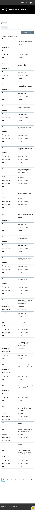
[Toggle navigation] (3, 10)
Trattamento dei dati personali (9, 506)
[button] (25, 32)
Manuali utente (24, 2)
